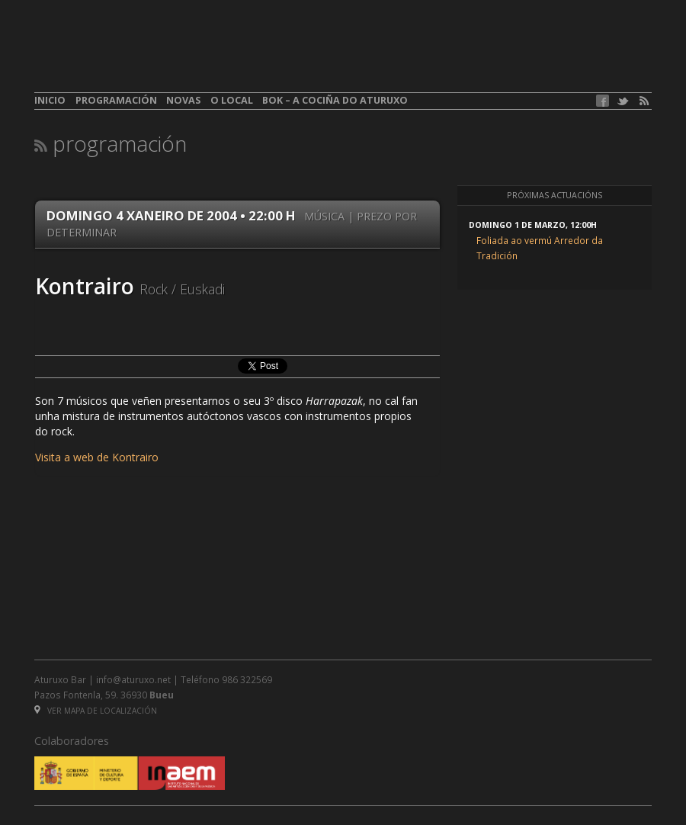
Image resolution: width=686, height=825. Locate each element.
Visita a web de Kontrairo (97, 457)
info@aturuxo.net (133, 679)
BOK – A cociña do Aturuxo (335, 100)
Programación (116, 100)
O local (231, 100)
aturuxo (145, 55)
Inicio (50, 100)
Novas (183, 100)
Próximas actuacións (554, 195)
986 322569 (247, 679)
